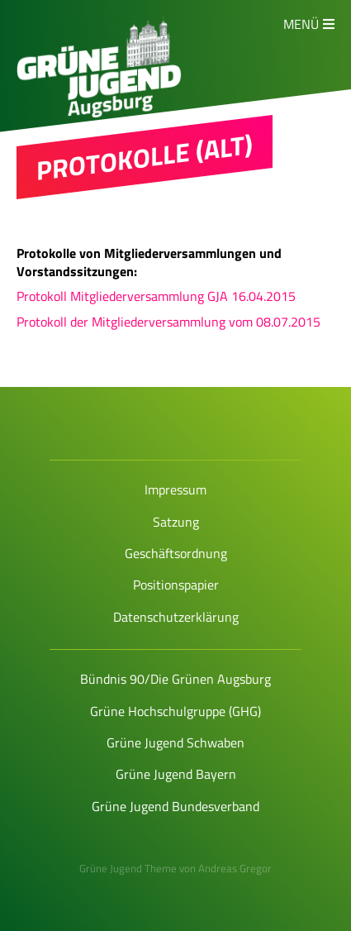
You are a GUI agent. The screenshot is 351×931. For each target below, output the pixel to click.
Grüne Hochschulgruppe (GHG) (175, 711)
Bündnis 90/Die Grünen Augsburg (175, 679)
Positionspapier (176, 584)
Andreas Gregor (235, 868)
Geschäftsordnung (176, 553)
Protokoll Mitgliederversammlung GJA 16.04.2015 (156, 296)
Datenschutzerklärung (176, 617)
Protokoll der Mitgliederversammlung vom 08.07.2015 (168, 322)
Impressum (175, 489)
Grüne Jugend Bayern (176, 774)
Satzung (176, 522)
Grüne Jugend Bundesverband (175, 806)
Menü (301, 24)
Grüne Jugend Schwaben (175, 742)
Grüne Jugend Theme (128, 868)
